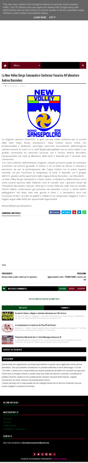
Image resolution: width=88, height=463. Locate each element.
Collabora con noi (9, 426)
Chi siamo (7, 422)
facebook (81, 289)
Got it (52, 17)
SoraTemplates (34, 459)
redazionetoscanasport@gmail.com (35, 443)
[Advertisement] (44, 42)
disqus (71, 289)
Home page (7, 419)
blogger (62, 289)
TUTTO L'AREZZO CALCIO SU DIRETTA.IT (44, 299)
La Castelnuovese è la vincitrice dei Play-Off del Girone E (35, 326)
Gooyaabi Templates (59, 459)
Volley (22, 87)
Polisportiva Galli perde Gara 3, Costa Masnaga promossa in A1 (38, 338)
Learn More (40, 17)
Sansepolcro (13, 87)
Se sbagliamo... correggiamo (14, 429)
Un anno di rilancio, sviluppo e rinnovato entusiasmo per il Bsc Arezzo (40, 314)
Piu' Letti (23, 309)
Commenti (65, 309)
